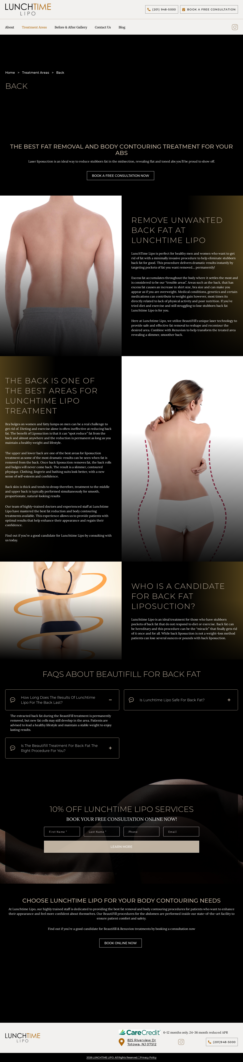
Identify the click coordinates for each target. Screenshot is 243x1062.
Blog (122, 28)
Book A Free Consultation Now (120, 178)
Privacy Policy (148, 1057)
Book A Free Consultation (209, 10)
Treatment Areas (34, 28)
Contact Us (103, 28)
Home (10, 75)
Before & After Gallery (71, 28)
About (9, 28)
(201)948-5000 (222, 1042)
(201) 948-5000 (161, 10)
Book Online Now (120, 945)
